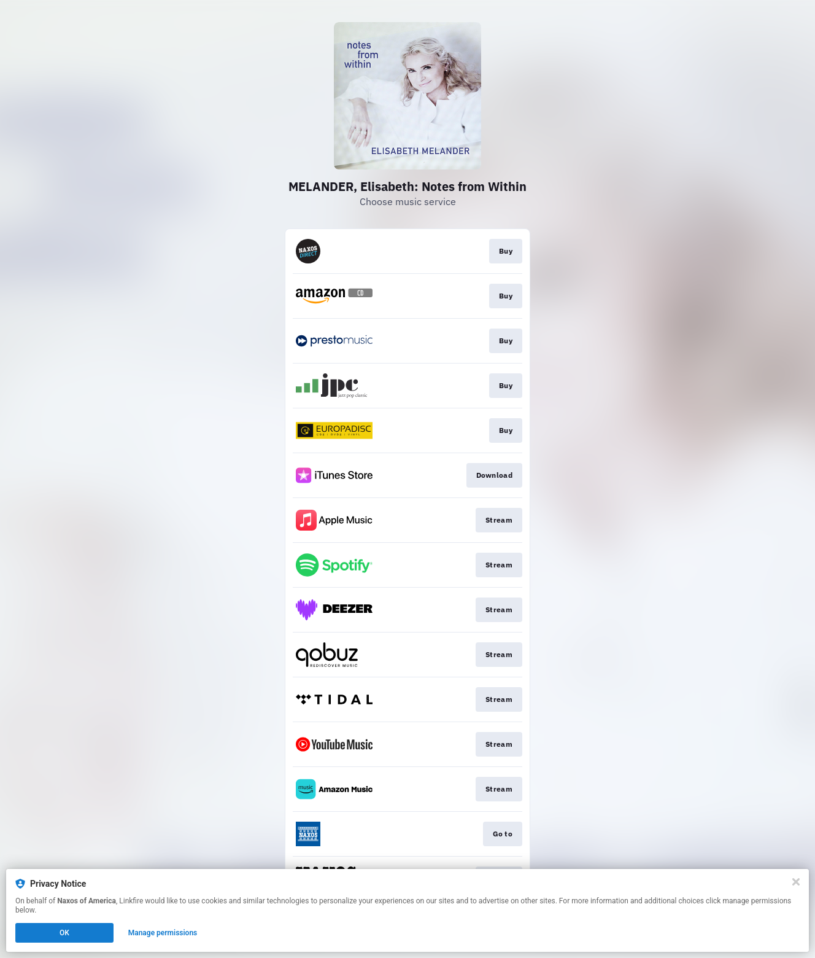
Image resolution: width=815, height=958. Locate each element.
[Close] (796, 882)
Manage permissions (163, 933)
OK (64, 933)
